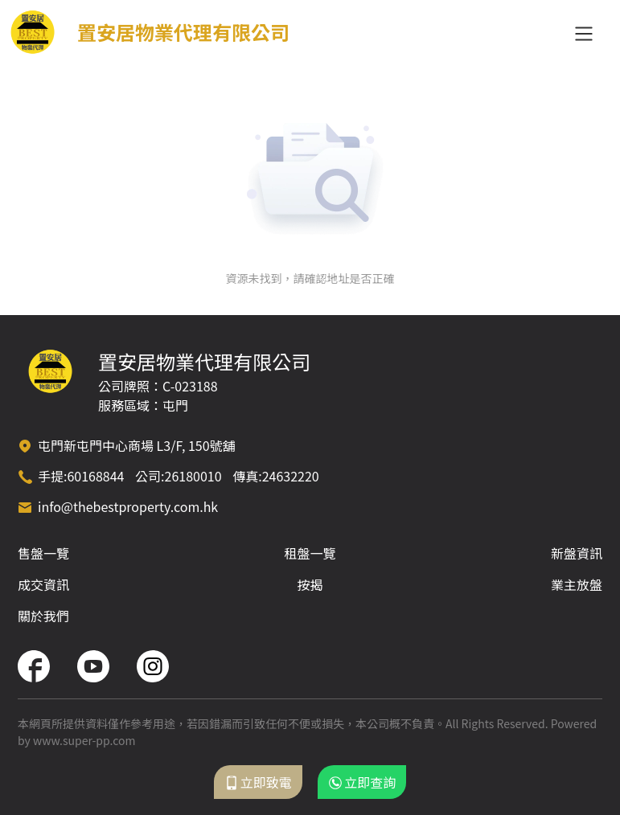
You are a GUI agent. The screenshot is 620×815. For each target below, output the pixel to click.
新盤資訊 (576, 553)
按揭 (309, 584)
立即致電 (258, 782)
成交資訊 (43, 584)
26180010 (193, 475)
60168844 (95, 475)
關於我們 (43, 615)
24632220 (290, 475)
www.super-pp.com (84, 740)
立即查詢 (362, 782)
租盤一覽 (309, 553)
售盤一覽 (43, 553)
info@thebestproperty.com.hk (128, 506)
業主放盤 (576, 584)
